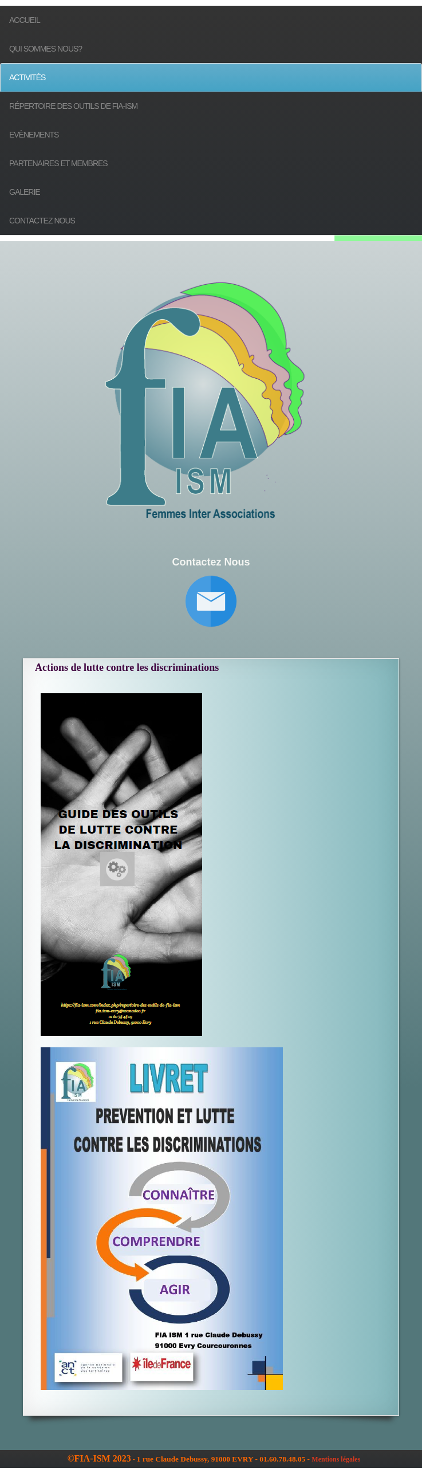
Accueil (24, 20)
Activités (27, 77)
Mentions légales (335, 1459)
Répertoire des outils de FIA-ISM (73, 106)
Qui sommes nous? (45, 48)
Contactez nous (42, 220)
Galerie (24, 192)
